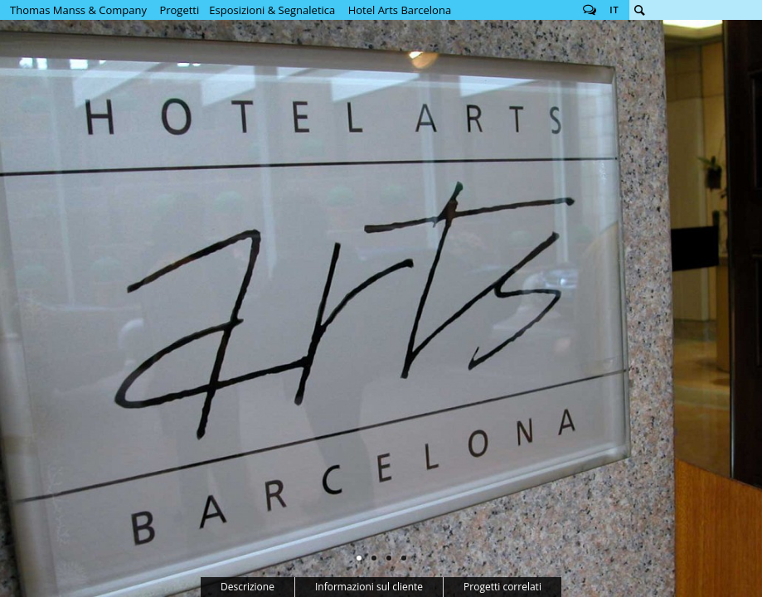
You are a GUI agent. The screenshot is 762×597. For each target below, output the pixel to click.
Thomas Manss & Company (78, 9)
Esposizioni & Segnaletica (272, 9)
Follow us (589, 10)
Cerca (639, 10)
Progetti (179, 9)
